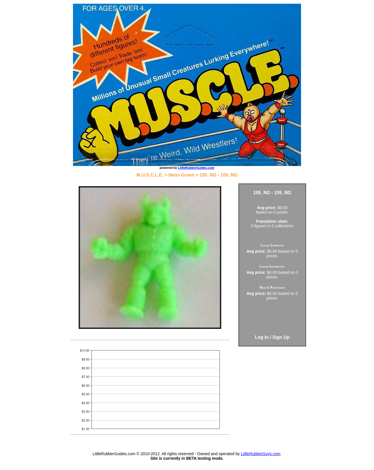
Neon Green (181, 175)
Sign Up (280, 337)
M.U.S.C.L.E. (150, 175)
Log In (262, 337)
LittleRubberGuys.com (260, 453)
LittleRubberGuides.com (196, 167)
